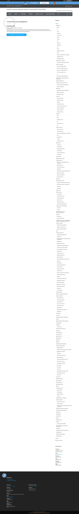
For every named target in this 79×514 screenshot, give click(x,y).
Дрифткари (59, 311)
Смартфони (58, 25)
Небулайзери (59, 150)
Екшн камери (58, 156)
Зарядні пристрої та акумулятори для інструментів (64, 239)
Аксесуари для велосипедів (61, 343)
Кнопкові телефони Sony (61, 72)
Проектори (58, 178)
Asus (58, 115)
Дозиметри (58, 428)
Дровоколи (59, 288)
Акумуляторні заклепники (61, 278)
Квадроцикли (59, 307)
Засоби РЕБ (59, 374)
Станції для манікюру (61, 152)
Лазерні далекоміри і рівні (61, 234)
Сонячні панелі (58, 334)
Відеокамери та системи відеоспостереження (60, 212)
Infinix (58, 52)
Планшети (58, 96)
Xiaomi (58, 37)
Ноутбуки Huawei (60, 123)
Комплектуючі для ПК (60, 180)
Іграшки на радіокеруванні (61, 203)
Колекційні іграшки (60, 198)
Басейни (57, 421)
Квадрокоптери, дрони (60, 158)
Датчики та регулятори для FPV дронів (64, 349)
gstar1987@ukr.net (58, 454)
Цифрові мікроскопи (59, 80)
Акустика (57, 214)
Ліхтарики (58, 324)
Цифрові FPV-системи (61, 351)
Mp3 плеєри (59, 216)
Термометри (59, 154)
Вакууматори (59, 137)
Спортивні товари (59, 388)
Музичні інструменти (60, 174)
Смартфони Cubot (60, 56)
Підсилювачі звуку (60, 94)
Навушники (58, 88)
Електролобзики (60, 257)
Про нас (56, 438)
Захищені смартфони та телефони (63, 54)
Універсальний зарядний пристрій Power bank (62, 78)
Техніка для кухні (60, 129)
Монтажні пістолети (60, 268)
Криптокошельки (60, 176)
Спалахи (58, 209)
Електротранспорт (59, 295)
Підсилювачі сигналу (60, 361)
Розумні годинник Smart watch (61, 82)
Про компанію (10, 479)
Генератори (59, 236)
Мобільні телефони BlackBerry (62, 76)
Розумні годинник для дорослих (63, 84)
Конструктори (59, 194)
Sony (58, 31)
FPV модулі (59, 353)
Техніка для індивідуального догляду (63, 133)
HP (57, 125)
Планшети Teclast (60, 109)
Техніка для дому (60, 131)
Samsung (58, 33)
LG (57, 29)
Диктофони (58, 412)
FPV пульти (59, 367)
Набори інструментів (60, 255)
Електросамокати (60, 297)
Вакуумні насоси (60, 266)
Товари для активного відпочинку (62, 430)
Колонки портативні (60, 218)
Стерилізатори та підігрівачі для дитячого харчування (64, 406)
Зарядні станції (59, 336)
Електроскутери (60, 301)
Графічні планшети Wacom (62, 228)
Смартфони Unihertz (60, 50)
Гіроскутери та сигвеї (61, 303)
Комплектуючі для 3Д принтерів (63, 62)
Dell (57, 121)
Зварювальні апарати (61, 280)
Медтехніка (58, 142)
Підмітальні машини (60, 282)
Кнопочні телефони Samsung (62, 68)
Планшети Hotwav (60, 111)
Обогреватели (58, 432)
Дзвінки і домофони (60, 172)
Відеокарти (59, 188)
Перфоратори (59, 241)
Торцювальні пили (60, 253)
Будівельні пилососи (60, 243)
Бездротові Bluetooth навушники (63, 90)
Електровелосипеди (60, 299)
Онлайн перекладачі (60, 167)
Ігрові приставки (59, 292)
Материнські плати (59, 384)
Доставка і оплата (58, 440)
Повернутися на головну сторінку (17, 34)
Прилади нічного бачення (60, 328)
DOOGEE (58, 102)
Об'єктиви (59, 207)
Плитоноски (58, 376)
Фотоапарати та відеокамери (61, 205)
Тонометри (59, 144)
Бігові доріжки (59, 392)
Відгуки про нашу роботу (12, 480)
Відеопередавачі (60, 357)
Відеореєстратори (59, 378)
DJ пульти (58, 315)
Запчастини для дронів (61, 355)
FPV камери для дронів (61, 363)
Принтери (58, 330)
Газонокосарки (59, 290)
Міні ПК (57, 319)
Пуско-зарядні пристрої (61, 264)
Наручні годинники (60, 86)
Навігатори (58, 190)
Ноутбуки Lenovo (60, 119)
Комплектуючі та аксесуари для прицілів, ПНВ (62, 426)
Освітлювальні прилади (60, 434)
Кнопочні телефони (59, 64)
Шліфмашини (59, 251)
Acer (58, 117)
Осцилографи (58, 322)
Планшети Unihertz (60, 104)
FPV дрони (59, 369)
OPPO (58, 48)
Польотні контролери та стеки (62, 359)
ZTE (57, 41)
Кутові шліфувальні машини (62, 249)
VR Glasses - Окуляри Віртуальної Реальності (63, 163)
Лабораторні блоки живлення (61, 410)
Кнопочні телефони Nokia (61, 66)
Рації (57, 230)
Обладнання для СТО (61, 286)
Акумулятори (58, 338)
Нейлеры (58, 276)
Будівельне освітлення (61, 284)
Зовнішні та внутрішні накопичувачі (63, 182)
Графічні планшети (59, 223)
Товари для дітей (59, 399)
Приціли (57, 341)
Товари (56, 23)
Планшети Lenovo (60, 98)
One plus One (59, 35)
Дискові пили (59, 262)
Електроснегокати (60, 305)
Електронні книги (59, 382)
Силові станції (59, 390)
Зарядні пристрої (60, 165)
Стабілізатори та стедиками (61, 397)
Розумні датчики (59, 332)
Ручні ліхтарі (59, 326)
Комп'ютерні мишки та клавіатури (63, 184)
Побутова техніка (59, 127)
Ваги (58, 135)
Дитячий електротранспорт (62, 309)
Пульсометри (59, 146)
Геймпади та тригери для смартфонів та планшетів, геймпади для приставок (63, 221)
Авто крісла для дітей (61, 401)
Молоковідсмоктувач (61, 148)
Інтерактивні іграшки (60, 196)
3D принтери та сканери (60, 60)
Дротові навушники (60, 92)
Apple (58, 27)
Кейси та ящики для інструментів (63, 272)
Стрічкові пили (59, 270)
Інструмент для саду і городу (62, 247)
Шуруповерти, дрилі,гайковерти (62, 245)
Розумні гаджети (59, 160)
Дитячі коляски (60, 403)
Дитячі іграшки (59, 192)
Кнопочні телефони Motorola (62, 70)
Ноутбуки (57, 113)
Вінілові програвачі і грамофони (62, 317)
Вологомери (58, 414)
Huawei (58, 39)
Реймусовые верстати (61, 274)
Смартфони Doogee (60, 58)
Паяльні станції (59, 419)
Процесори (59, 186)
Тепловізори (58, 313)
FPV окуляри (59, 365)
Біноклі (57, 386)
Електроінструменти (60, 232)
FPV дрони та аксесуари (60, 345)
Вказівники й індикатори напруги (62, 408)
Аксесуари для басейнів (61, 423)
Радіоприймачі (58, 380)
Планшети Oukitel (60, 100)
